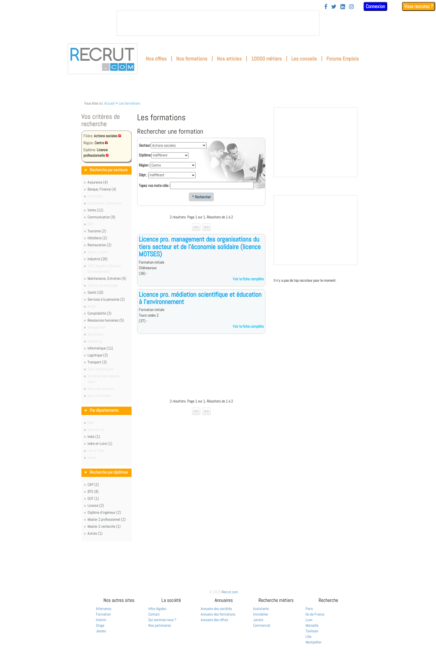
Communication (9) (101, 217)
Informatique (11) (100, 348)
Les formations (129, 103)
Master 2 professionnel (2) (107, 519)
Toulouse (312, 630)
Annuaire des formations (218, 614)
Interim (101, 619)
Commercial (261, 625)
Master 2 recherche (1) (104, 526)
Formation (103, 614)
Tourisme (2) (97, 230)
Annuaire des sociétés (216, 608)
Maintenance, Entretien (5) (107, 278)
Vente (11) (95, 210)
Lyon (309, 619)
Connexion (375, 6)
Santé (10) (95, 292)
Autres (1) (95, 533)
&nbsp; (218, 23)
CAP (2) (93, 484)
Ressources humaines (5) (106, 320)
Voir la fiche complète (248, 278)
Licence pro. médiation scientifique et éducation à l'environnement (200, 298)
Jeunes (101, 630)
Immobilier (260, 614)
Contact (154, 614)
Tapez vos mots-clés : (154, 185)
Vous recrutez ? (418, 6)
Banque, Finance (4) (102, 189)
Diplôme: (145, 155)
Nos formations (191, 58)
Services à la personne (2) (106, 299)
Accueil (109, 103)
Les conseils (304, 58)
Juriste (258, 619)
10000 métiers (266, 58)
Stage (100, 625)
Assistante (261, 608)
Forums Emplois (342, 58)
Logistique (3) (98, 355)
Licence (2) (96, 505)
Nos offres (156, 58)
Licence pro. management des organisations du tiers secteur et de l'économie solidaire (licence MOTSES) (200, 246)
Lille (308, 636)
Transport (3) (97, 362)
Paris (309, 608)
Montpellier (313, 642)
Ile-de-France (315, 614)
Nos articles (229, 58)
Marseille (312, 625)
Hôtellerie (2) (97, 237)
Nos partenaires (159, 625)
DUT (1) (93, 498)
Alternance (103, 608)
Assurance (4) (98, 182)
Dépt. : (143, 174)
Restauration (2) (100, 244)
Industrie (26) (98, 258)
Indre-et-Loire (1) (100, 443)
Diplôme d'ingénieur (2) (104, 512)
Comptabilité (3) (100, 313)
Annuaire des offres (214, 619)
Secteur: (145, 145)
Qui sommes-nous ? (162, 619)
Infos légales (157, 608)
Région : (144, 165)
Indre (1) (94, 436)
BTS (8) (93, 491)
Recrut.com (230, 591)
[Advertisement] (201, 367)
